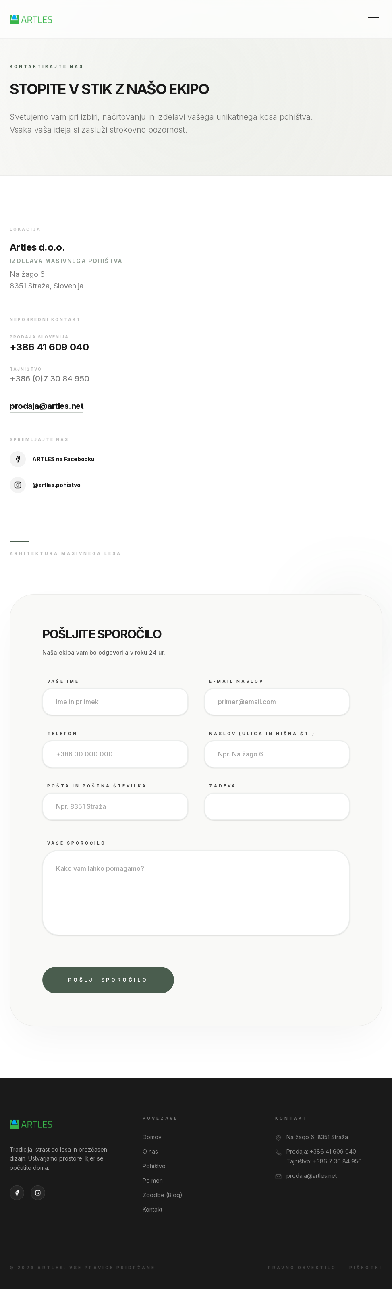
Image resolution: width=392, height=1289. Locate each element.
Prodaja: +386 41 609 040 (321, 1151)
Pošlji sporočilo (108, 980)
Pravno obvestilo (302, 1268)
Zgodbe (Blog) (163, 1195)
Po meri (153, 1180)
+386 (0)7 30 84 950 (49, 378)
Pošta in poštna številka (97, 786)
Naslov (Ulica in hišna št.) (262, 734)
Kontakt (152, 1209)
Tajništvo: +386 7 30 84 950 (324, 1161)
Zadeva (222, 786)
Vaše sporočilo (76, 843)
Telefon (62, 734)
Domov (152, 1137)
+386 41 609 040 (49, 347)
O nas (150, 1151)
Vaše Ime (63, 681)
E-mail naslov (236, 681)
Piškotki (365, 1268)
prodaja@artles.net (46, 406)
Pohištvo (154, 1166)
